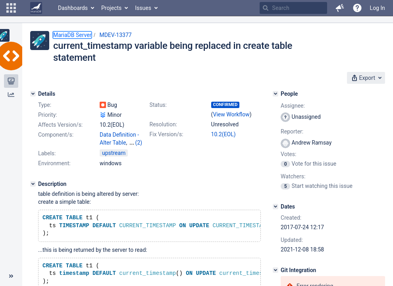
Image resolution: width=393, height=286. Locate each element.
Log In (377, 8)
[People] (275, 94)
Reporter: (292, 131)
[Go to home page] (36, 8)
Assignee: (293, 105)
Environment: (54, 163)
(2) (139, 142)
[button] (11, 8)
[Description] (33, 184)
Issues (143, 8)
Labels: (47, 153)
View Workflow (231, 114)
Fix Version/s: (166, 134)
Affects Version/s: (60, 125)
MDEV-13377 (115, 35)
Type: (44, 105)
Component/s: (55, 134)
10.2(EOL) (223, 134)
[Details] (33, 94)
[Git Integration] (275, 270)
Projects (111, 8)
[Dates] (275, 206)
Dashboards (73, 8)
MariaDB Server (72, 35)
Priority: (47, 115)
